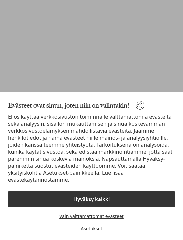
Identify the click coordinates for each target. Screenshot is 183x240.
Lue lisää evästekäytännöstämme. (66, 176)
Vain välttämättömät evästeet (91, 216)
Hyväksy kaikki (91, 199)
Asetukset (91, 228)
